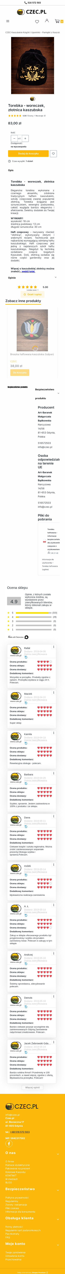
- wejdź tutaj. (27, 271)
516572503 (44, 443)
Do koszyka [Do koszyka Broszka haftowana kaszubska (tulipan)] (19, 372)
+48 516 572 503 (20, 1132)
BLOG (8, 1182)
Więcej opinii (32, 1087)
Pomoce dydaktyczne (17, 1164)
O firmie (9, 1161)
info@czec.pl (45, 447)
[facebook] (9, 1143)
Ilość (13, 132)
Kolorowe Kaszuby (15, 1172)
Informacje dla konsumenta (20, 1211)
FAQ (7, 1237)
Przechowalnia (13, 1259)
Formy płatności (14, 1226)
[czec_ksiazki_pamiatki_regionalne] (32, 1106)
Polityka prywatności (16, 1197)
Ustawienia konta (14, 1255)
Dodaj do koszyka (28, 153)
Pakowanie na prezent (17, 1168)
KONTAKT (11, 1175)
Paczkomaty (12, 1233)
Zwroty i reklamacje (16, 1204)
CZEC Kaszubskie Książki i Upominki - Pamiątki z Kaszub (32, 32)
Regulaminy (11, 1201)
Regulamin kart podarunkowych (22, 1230)
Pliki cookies (12, 1208)
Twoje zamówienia (15, 1252)
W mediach (11, 1179)
